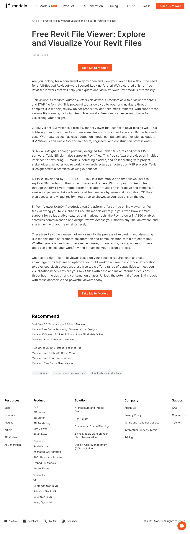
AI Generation (12, 444)
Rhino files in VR (43, 502)
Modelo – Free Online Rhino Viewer (52, 363)
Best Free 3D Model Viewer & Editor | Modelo (58, 324)
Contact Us (179, 415)
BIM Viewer (40, 428)
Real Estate (81, 418)
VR (35, 480)
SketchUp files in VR (45, 485)
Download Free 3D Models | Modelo (53, 339)
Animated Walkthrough (47, 451)
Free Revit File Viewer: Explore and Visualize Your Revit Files (79, 20)
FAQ (174, 407)
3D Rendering (41, 423)
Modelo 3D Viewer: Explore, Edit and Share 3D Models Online (67, 334)
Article (8, 429)
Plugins (8, 422)
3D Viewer (39, 412)
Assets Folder (41, 468)
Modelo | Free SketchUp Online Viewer (54, 352)
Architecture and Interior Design (89, 409)
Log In (146, 5)
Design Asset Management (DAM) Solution (91, 446)
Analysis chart (41, 446)
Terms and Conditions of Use (142, 422)
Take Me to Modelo (95, 68)
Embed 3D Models (44, 462)
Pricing (129, 437)
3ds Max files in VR (44, 491)
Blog (7, 407)
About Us (130, 407)
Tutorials (9, 415)
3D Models (10, 437)
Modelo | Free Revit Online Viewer (52, 357)
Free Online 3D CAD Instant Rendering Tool (57, 347)
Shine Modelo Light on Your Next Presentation (91, 435)
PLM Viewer (40, 434)
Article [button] (36, 20)
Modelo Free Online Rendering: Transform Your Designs (64, 329)
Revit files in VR (42, 496)
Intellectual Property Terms (141, 429)
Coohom (177, 422)
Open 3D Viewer (170, 5)
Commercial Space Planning (92, 426)
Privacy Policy (133, 415)
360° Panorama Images (47, 457)
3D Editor (39, 417)
